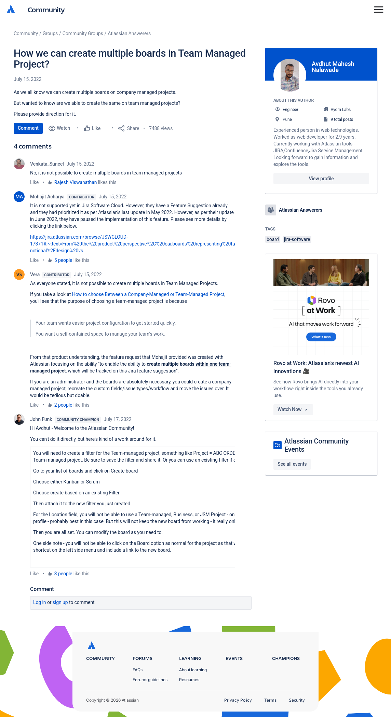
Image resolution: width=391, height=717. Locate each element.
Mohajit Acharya (47, 196)
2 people (63, 405)
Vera (35, 274)
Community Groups (83, 33)
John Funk (41, 419)
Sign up (60, 602)
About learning (193, 669)
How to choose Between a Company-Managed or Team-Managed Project (148, 294)
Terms (270, 700)
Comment (28, 128)
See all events (292, 464)
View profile (321, 178)
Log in (39, 602)
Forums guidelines (150, 679)
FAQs (138, 669)
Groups (50, 33)
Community (46, 9)
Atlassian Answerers (129, 33)
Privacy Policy (238, 700)
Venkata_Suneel (47, 164)
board (273, 239)
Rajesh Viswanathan (75, 182)
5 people (63, 260)
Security (297, 700)
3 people (63, 573)
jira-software (297, 239)
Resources (189, 679)
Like (34, 182)
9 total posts (342, 119)
